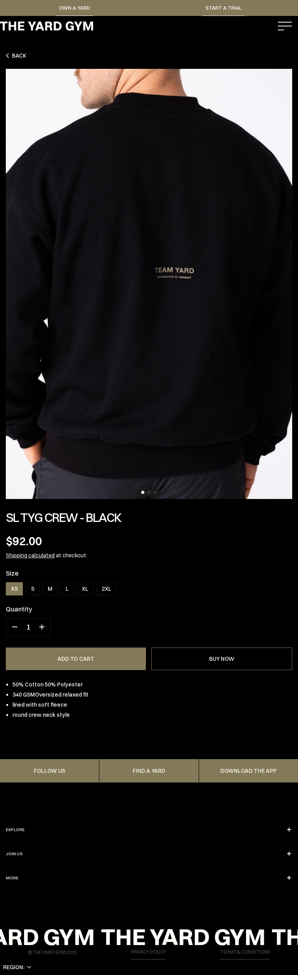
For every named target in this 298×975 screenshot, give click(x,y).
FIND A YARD (149, 770)
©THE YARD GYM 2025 (52, 952)
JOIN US (149, 854)
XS (14, 588)
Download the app (248, 770)
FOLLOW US (49, 770)
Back (16, 55)
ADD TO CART (75, 658)
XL (85, 588)
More (149, 878)
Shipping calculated (30, 555)
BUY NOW (221, 658)
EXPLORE (149, 829)
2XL (106, 588)
